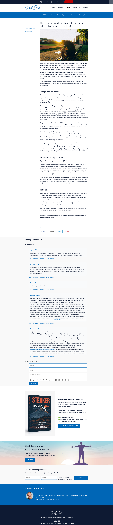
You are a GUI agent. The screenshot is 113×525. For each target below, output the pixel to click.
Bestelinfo (42, 524)
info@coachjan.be (56, 517)
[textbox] (58, 376)
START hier (46, 15)
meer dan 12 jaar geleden (47, 258)
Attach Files (69, 380)
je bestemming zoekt (47, 495)
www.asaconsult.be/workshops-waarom (42, 350)
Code (53, 380)
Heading (46, 380)
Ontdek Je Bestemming (57, 15)
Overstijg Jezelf (83, 15)
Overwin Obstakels (71, 15)
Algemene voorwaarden (54, 524)
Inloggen (85, 8)
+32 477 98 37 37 (68, 517)
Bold (30, 380)
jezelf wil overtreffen (77, 495)
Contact (71, 524)
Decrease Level (62, 380)
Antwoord (35, 258)
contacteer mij (54, 499)
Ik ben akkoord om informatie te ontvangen (65, 478)
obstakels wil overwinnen (61, 495)
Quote (49, 380)
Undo (82, 380)
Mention (40, 380)
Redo (85, 380)
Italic (33, 380)
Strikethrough (37, 380)
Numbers (59, 380)
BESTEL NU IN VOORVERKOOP (69, 425)
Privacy (65, 524)
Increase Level (65, 380)
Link (43, 380)
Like (41, 228)
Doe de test (69, 2)
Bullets (56, 380)
